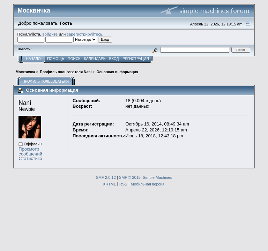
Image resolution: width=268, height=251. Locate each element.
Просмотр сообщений (30, 151)
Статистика (30, 158)
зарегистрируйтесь (84, 34)
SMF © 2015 (130, 177)
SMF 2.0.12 (106, 177)
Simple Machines (157, 177)
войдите (50, 34)
